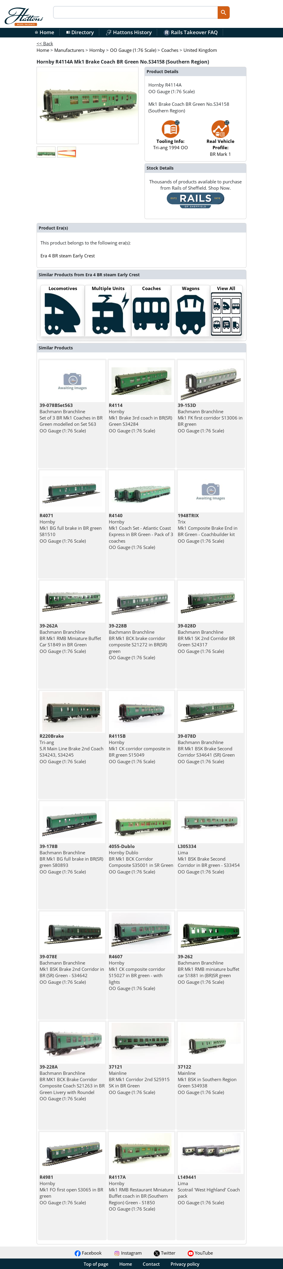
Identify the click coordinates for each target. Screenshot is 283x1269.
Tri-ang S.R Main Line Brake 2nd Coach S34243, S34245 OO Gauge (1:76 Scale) (71, 748)
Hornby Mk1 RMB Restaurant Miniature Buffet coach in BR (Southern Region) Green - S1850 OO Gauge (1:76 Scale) (141, 1193)
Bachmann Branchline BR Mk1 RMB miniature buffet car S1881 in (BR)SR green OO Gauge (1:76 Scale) (208, 969)
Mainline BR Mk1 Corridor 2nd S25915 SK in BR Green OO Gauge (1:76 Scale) (139, 1079)
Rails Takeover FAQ (191, 32)
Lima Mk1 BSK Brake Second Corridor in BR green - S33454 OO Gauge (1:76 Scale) (209, 859)
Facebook (88, 1253)
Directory (80, 32)
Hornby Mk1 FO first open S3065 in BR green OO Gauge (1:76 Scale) (71, 1189)
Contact (151, 1264)
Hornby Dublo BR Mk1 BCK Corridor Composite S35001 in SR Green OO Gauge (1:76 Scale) (141, 859)
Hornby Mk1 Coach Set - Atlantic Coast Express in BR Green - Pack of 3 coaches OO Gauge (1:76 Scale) (141, 531)
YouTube (200, 1253)
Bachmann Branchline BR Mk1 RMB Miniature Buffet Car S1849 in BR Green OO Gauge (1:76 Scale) (70, 638)
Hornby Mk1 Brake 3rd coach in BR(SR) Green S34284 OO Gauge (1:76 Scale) (140, 418)
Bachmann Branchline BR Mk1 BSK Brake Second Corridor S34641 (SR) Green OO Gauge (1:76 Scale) (206, 748)
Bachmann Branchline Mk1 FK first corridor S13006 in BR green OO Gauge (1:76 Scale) (210, 418)
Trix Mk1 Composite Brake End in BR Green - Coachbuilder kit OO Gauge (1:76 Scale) (207, 528)
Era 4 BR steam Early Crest (67, 256)
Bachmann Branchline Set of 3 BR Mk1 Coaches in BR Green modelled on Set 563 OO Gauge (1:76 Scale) (71, 418)
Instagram (128, 1253)
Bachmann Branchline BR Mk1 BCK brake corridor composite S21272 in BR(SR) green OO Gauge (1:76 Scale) (138, 641)
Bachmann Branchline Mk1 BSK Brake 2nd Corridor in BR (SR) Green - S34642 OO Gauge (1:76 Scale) (72, 969)
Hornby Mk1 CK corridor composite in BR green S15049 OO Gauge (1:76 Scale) (139, 748)
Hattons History (129, 32)
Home (44, 32)
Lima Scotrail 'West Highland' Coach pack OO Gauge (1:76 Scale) (209, 1189)
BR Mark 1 (220, 141)
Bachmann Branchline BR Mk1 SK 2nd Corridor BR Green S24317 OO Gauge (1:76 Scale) (206, 638)
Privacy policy (185, 1264)
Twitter (164, 1253)
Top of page (96, 1264)
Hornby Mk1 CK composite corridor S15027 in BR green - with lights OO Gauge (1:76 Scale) (137, 972)
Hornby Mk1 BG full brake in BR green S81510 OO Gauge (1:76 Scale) (71, 528)
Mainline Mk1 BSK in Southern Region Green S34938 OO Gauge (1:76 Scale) (207, 1079)
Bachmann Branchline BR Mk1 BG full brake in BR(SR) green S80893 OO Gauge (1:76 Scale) (71, 859)
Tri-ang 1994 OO (170, 138)
